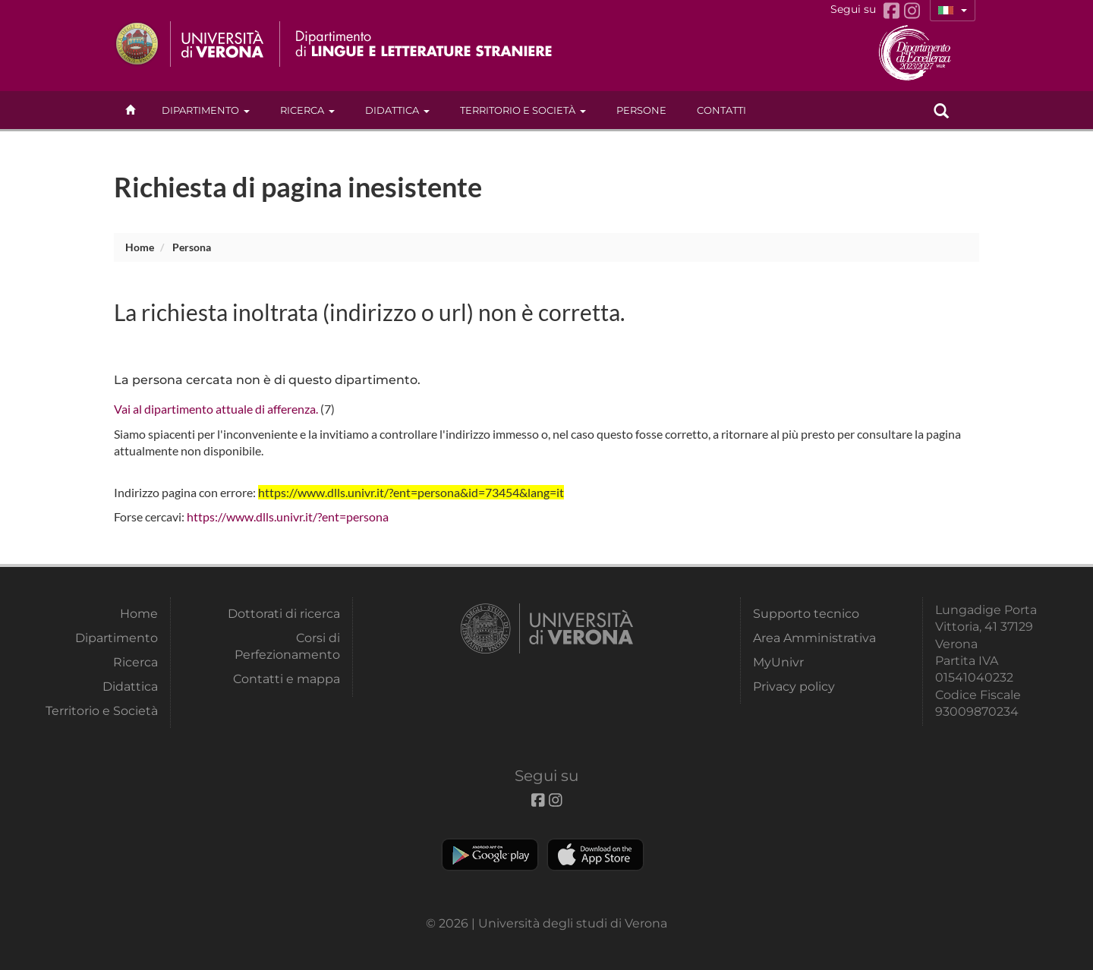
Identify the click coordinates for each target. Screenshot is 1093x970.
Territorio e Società (523, 110)
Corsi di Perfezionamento (287, 646)
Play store (490, 854)
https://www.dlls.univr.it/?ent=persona (288, 516)
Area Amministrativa (814, 638)
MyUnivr (778, 662)
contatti (721, 110)
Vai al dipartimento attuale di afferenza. (216, 409)
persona (191, 247)
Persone (641, 110)
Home (139, 247)
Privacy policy (794, 686)
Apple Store (595, 854)
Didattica (397, 110)
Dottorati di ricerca (284, 613)
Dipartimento (206, 110)
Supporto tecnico (806, 613)
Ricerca (307, 110)
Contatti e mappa (286, 679)
